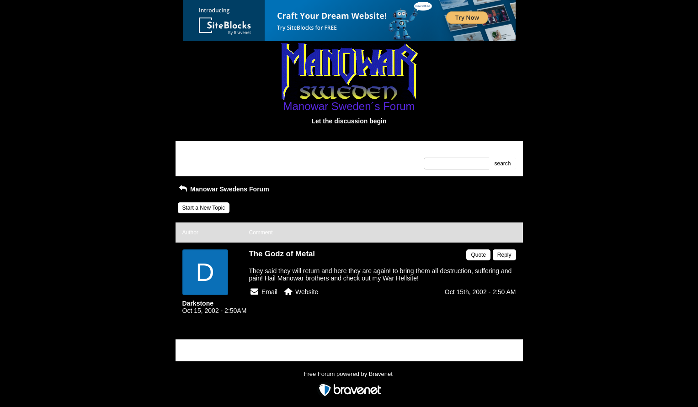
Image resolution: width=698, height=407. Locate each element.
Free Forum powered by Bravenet (349, 373)
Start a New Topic (203, 208)
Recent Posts (198, 161)
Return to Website (204, 151)
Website (306, 292)
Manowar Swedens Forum (223, 189)
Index (240, 151)
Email (269, 292)
